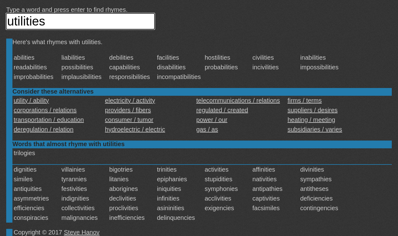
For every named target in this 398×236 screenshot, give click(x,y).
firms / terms (305, 100)
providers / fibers (128, 110)
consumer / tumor (129, 119)
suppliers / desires (313, 110)
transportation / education (49, 119)
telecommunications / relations (238, 100)
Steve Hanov (82, 232)
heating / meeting (311, 119)
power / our (211, 119)
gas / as (207, 129)
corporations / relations (45, 110)
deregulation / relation (43, 129)
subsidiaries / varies (315, 129)
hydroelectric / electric (135, 129)
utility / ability (31, 100)
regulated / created (222, 110)
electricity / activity (130, 100)
